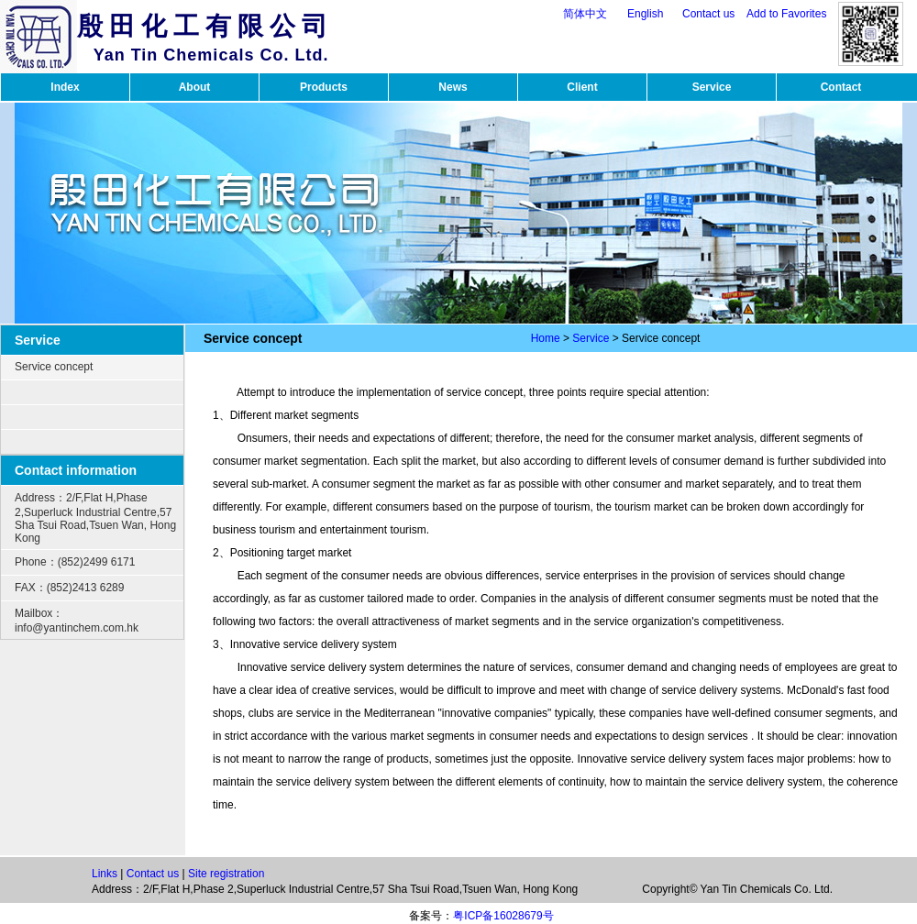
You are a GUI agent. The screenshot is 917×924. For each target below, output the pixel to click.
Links (104, 873)
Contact (841, 87)
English (645, 13)
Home (545, 338)
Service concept (54, 366)
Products (324, 87)
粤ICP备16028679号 (503, 915)
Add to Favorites (786, 13)
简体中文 (585, 13)
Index (64, 87)
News (452, 87)
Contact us (708, 13)
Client (582, 87)
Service (712, 87)
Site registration (226, 873)
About (195, 87)
